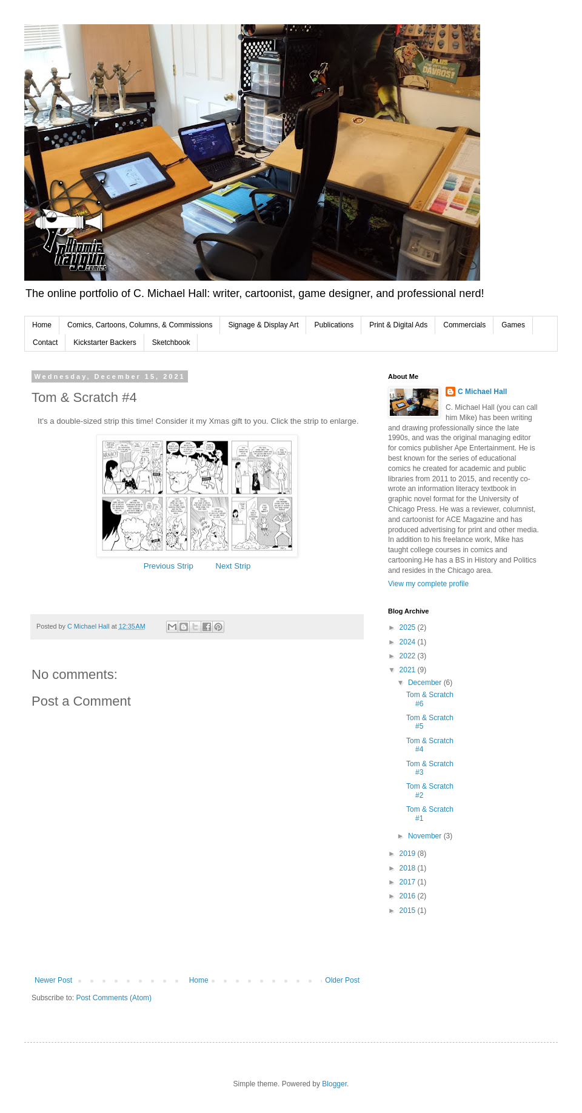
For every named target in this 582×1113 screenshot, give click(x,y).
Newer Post (53, 980)
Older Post (342, 980)
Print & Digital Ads (398, 325)
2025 (409, 627)
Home (42, 325)
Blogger (334, 1084)
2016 (409, 896)
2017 (409, 882)
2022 (409, 656)
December (426, 682)
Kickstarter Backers (104, 342)
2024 (409, 642)
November (426, 836)
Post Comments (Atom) (114, 998)
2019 (409, 853)
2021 (409, 670)
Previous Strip (168, 565)
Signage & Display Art (263, 325)
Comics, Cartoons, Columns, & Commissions (139, 325)
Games (513, 325)
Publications (333, 325)
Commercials (464, 325)
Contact (45, 342)
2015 (409, 910)
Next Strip (232, 565)
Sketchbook (171, 342)
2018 (409, 868)
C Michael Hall (482, 391)
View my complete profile (428, 584)
